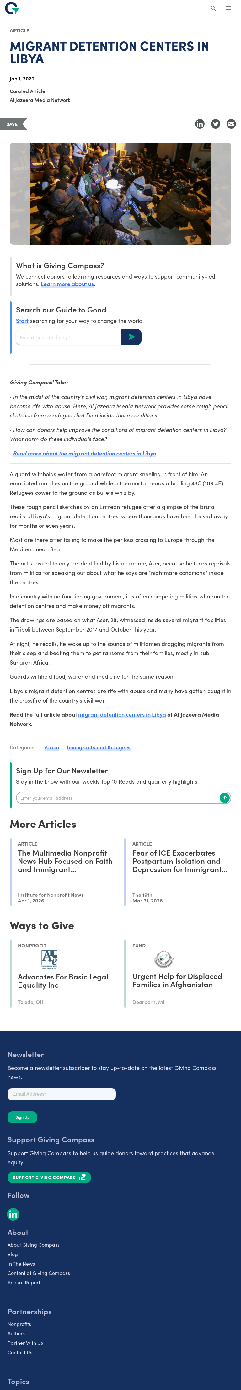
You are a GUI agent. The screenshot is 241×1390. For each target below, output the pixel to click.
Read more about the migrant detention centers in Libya (84, 453)
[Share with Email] (231, 124)
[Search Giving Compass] (213, 8)
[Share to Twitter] (215, 124)
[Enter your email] (123, 798)
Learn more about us (67, 284)
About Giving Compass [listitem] (34, 1244)
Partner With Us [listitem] (25, 1342)
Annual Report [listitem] (24, 1282)
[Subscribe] (225, 798)
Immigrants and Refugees (99, 747)
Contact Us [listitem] (20, 1352)
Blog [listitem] (13, 1253)
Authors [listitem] (16, 1333)
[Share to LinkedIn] (200, 124)
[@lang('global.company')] (12, 8)
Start (22, 320)
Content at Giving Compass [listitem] (39, 1272)
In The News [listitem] (21, 1263)
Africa (52, 747)
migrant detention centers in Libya (122, 714)
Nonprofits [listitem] (19, 1323)
